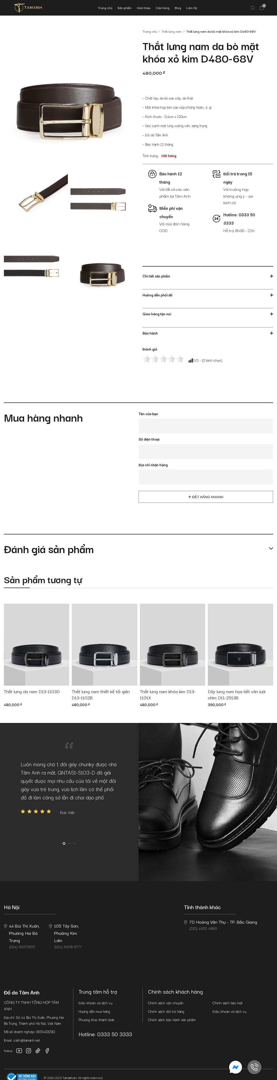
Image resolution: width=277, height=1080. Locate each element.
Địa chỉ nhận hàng (153, 465)
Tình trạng (150, 155)
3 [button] (75, 843)
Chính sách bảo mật (227, 1003)
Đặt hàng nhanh (207, 497)
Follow (8, 1050)
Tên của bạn (148, 413)
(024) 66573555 (22, 936)
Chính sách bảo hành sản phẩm (172, 1019)
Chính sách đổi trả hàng (166, 1011)
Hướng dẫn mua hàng (94, 1011)
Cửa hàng (162, 7)
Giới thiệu (144, 7)
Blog (178, 7)
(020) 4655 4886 (220, 924)
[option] (69, 788)
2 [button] (69, 843)
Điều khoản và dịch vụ (95, 1003)
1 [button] (64, 843)
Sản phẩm (124, 7)
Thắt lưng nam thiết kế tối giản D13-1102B (101, 694)
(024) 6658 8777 (65, 936)
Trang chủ (105, 7)
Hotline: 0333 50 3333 (105, 1034)
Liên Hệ (191, 7)
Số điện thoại (149, 439)
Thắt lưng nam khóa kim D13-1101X (168, 694)
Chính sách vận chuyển (165, 1003)
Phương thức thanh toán (97, 1019)
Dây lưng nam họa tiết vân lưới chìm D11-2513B (237, 694)
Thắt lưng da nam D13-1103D (32, 691)
